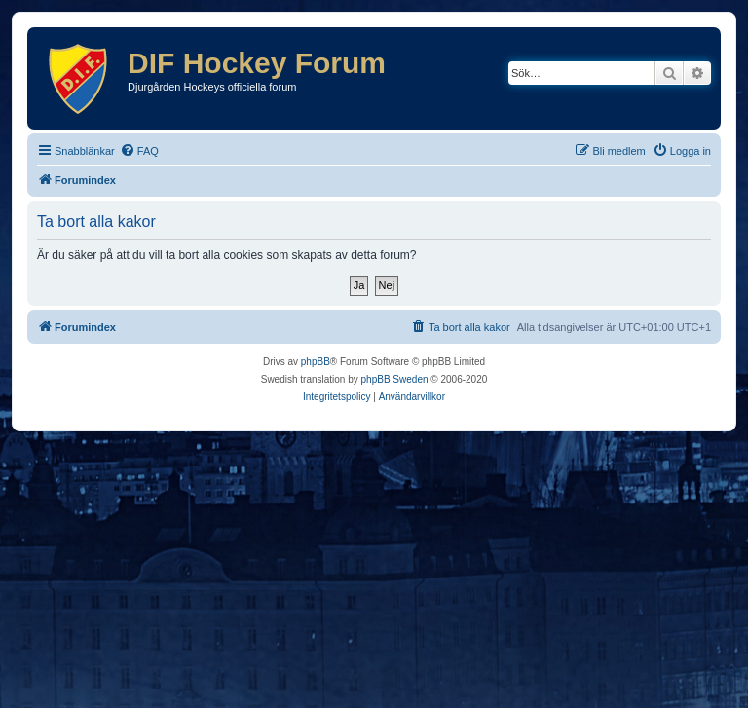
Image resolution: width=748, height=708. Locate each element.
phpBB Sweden (395, 379)
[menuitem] (139, 151)
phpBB (315, 361)
